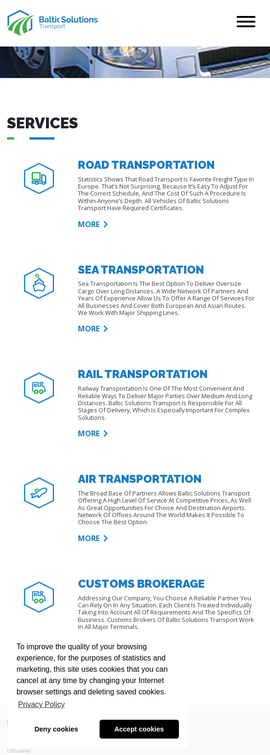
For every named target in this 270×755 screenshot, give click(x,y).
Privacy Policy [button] (41, 704)
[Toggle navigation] (246, 23)
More (93, 224)
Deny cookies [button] (56, 729)
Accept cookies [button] (139, 729)
